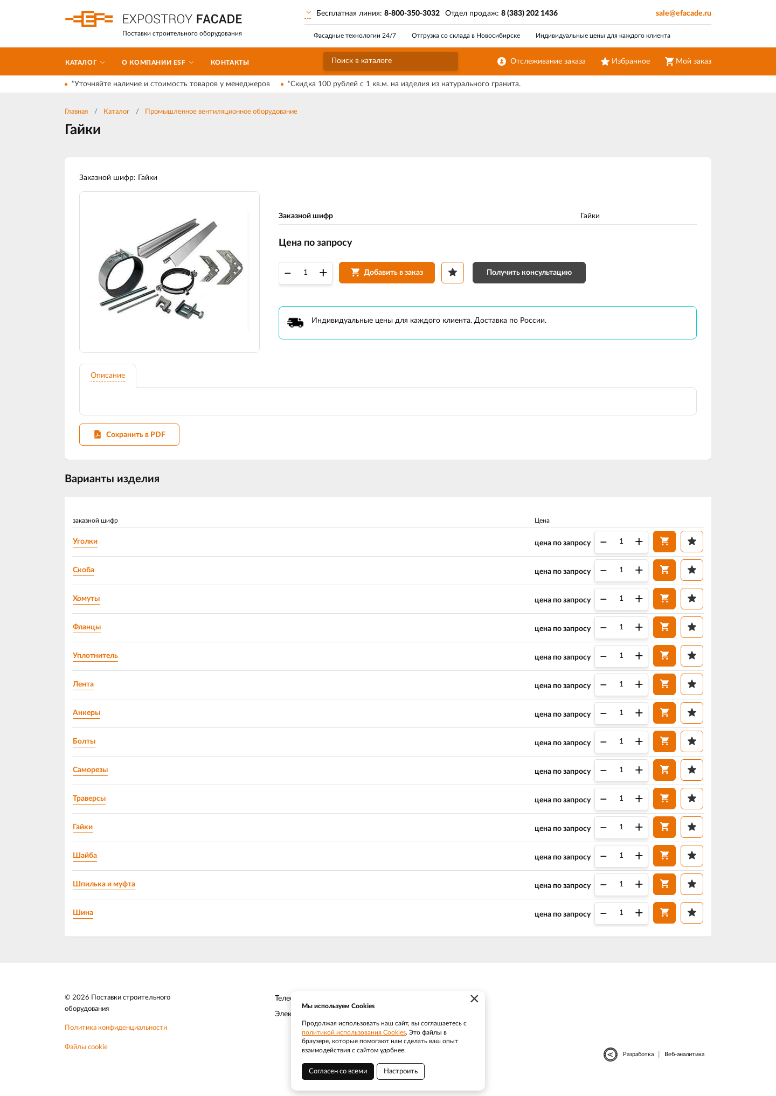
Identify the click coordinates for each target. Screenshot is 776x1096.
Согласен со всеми (338, 1071)
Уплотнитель (97, 660)
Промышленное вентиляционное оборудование (221, 111)
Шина (85, 917)
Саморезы (92, 774)
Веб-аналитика (684, 1060)
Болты (86, 746)
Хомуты (88, 603)
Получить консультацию (530, 275)
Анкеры (88, 717)
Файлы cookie (86, 1052)
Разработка (638, 1060)
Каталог (116, 111)
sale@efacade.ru (683, 13)
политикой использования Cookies (354, 1032)
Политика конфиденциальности (116, 1033)
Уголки (87, 546)
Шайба (87, 860)
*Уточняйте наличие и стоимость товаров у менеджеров (170, 84)
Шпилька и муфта (106, 888)
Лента (85, 688)
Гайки (85, 831)
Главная (76, 111)
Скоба (85, 574)
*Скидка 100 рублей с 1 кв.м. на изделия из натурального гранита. (404, 84)
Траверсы (91, 803)
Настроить (401, 1071)
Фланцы (89, 631)
